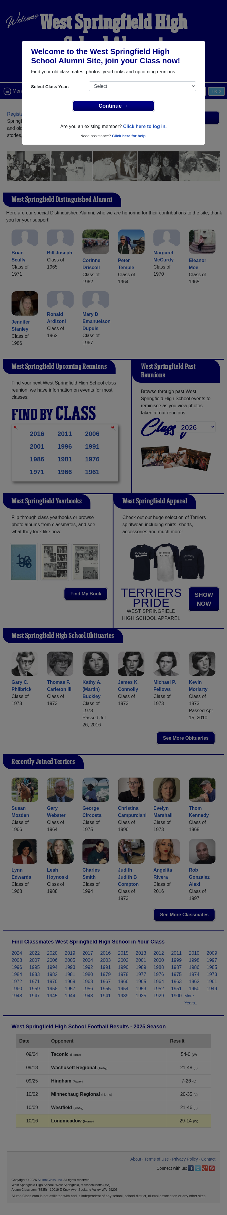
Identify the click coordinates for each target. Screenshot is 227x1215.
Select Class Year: (50, 86)
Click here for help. (129, 136)
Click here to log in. (145, 126)
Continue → (114, 106)
